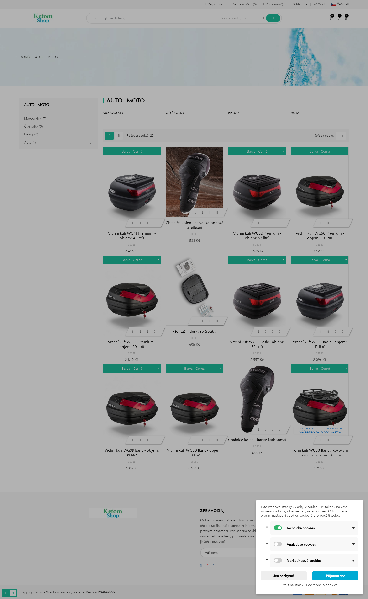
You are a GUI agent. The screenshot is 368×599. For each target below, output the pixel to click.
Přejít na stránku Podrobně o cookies (309, 585)
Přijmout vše (335, 576)
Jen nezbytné (283, 576)
